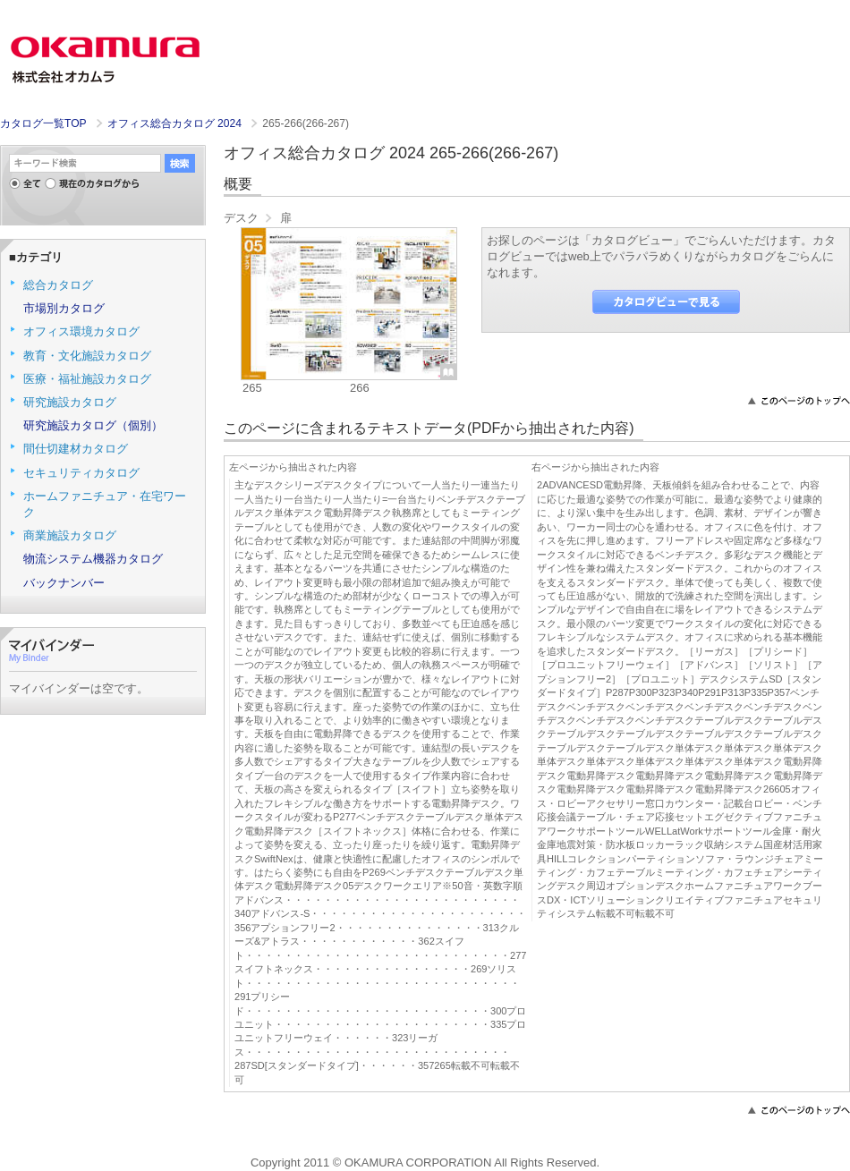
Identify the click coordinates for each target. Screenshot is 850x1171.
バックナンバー (64, 583)
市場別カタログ (64, 308)
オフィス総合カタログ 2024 (176, 123)
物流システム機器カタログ (93, 558)
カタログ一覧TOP (43, 123)
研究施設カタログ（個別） (93, 425)
